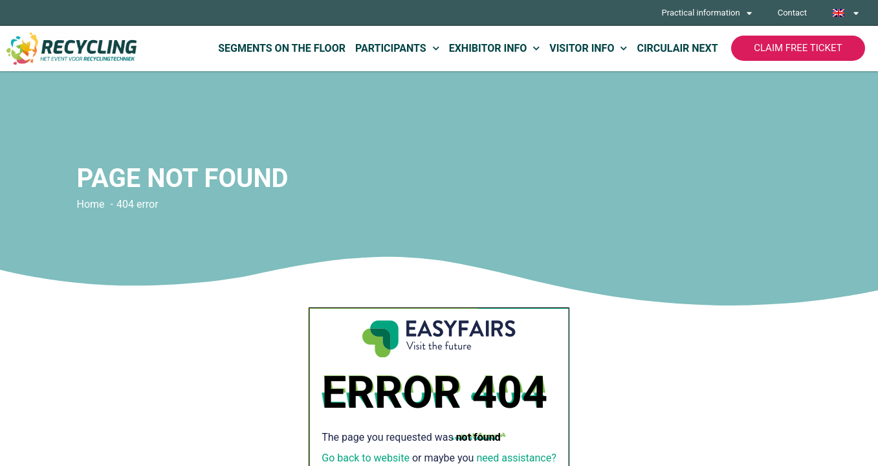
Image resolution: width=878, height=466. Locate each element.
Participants (397, 48)
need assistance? (516, 458)
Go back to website (366, 458)
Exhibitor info (494, 48)
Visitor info (588, 48)
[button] (798, 48)
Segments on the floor (282, 48)
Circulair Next (677, 48)
